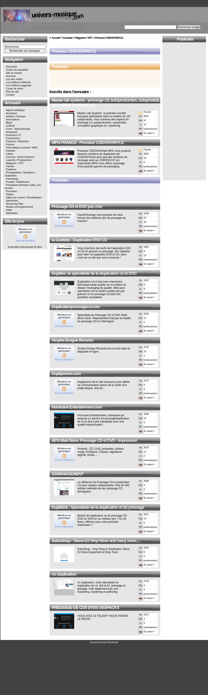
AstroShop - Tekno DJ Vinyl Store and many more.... (96, 541)
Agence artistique (15, 110)
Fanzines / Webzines (17, 141)
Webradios (12, 213)
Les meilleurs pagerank (19, 85)
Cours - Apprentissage (18, 128)
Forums (10, 144)
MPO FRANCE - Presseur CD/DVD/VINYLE (88, 142)
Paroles (10, 166)
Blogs (9, 122)
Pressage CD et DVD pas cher (77, 206)
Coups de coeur (14, 88)
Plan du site (12, 91)
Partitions (11, 169)
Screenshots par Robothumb (104, 642)
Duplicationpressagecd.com (76, 307)
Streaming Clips (14, 203)
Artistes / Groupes (16, 116)
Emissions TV (13, 135)
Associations (13, 119)
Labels (9, 153)
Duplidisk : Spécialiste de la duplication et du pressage (98, 507)
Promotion (11, 191)
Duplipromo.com (66, 373)
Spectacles (12, 200)
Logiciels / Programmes (19, 160)
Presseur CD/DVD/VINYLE (109, 37)
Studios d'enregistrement (19, 206)
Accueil (56, 37)
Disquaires (12, 132)
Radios (10, 194)
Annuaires (11, 113)
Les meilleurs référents (18, 82)
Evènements (13, 138)
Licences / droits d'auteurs (20, 157)
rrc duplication (64, 574)
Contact (10, 94)
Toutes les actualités (17, 69)
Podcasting (12, 178)
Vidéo (9, 210)
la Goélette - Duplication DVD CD (79, 240)
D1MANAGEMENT (68, 474)
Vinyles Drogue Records (72, 340)
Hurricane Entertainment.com (77, 407)
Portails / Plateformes (17, 181)
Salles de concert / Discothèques (24, 197)
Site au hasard (14, 73)
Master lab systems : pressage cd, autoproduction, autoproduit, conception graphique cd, (106, 102)
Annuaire (11, 76)
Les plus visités (14, 79)
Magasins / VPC (15, 163)
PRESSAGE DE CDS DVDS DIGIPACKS (85, 607)
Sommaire (11, 66)
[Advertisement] (105, 79)
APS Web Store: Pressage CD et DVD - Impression (94, 440)
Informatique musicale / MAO (22, 147)
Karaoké (10, 150)
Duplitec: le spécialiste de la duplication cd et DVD (94, 273)
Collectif (10, 125)
